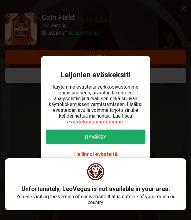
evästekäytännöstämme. (95, 122)
